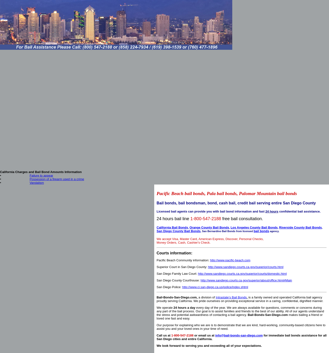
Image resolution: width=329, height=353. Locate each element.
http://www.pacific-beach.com (230, 260)
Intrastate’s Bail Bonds (231, 297)
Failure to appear (41, 175)
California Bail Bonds (172, 227)
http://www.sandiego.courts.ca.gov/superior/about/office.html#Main (246, 280)
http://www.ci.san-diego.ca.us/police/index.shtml (215, 287)
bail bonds (261, 231)
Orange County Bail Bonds (209, 227)
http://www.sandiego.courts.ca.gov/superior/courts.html (246, 267)
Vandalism (37, 183)
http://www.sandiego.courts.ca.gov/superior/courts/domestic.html (242, 273)
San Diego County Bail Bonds (178, 231)
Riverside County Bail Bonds (300, 227)
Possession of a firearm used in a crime (57, 179)
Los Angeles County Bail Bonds (254, 227)
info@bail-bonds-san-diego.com (239, 335)
